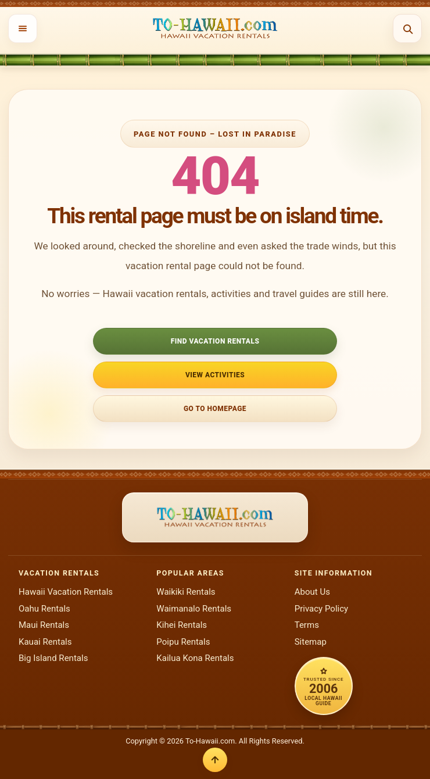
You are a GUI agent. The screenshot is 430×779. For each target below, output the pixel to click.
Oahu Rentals (44, 608)
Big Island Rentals (53, 658)
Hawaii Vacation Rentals (66, 592)
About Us (312, 592)
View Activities (215, 375)
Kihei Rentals (181, 625)
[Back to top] (215, 760)
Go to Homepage (215, 409)
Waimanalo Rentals (193, 608)
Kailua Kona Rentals (195, 658)
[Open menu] (22, 28)
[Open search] (407, 28)
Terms (307, 625)
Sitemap (311, 642)
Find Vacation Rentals (215, 341)
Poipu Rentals (183, 642)
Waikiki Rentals (185, 592)
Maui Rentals (44, 625)
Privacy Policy (322, 608)
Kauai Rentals (45, 642)
